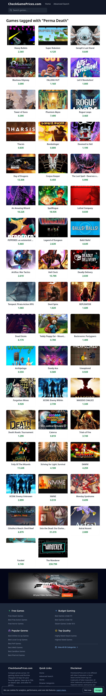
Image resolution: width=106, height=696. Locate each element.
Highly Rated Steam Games (66, 636)
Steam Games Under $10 (65, 623)
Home (48, 4)
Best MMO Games (15, 647)
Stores (41, 680)
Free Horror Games (16, 623)
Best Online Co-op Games (18, 636)
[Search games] (27, 10)
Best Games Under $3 (63, 620)
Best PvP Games (14, 643)
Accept (98, 690)
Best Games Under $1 (63, 616)
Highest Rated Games (63, 640)
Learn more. (61, 690)
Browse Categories (46, 683)
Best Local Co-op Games (17, 640)
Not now (87, 690)
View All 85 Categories (66, 647)
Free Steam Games (15, 616)
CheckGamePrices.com (24, 4)
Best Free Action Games (17, 620)
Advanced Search (61, 4)
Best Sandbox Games (16, 651)
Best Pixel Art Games (16, 655)
